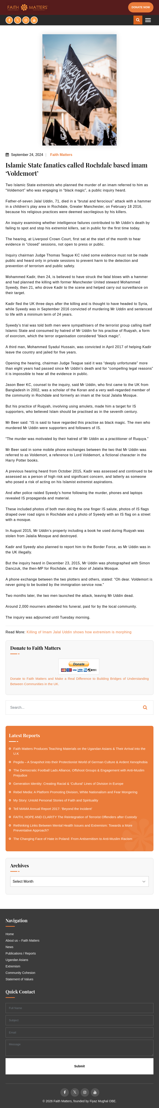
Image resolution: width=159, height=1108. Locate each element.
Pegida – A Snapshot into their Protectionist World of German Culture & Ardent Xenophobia (80, 762)
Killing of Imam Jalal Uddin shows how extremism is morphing (79, 632)
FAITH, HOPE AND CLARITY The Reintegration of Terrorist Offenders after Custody (75, 817)
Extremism (13, 966)
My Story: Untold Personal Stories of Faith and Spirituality (55, 800)
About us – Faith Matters (23, 940)
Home (10, 934)
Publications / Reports (21, 953)
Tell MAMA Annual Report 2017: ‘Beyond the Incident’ (52, 809)
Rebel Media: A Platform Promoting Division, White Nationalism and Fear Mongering (75, 792)
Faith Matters (60, 155)
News (9, 947)
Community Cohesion (20, 973)
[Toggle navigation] (148, 20)
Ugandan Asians (17, 960)
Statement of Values (19, 979)
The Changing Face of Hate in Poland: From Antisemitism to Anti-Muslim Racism (72, 839)
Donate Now (141, 7)
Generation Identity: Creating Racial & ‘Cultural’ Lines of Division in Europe (68, 783)
